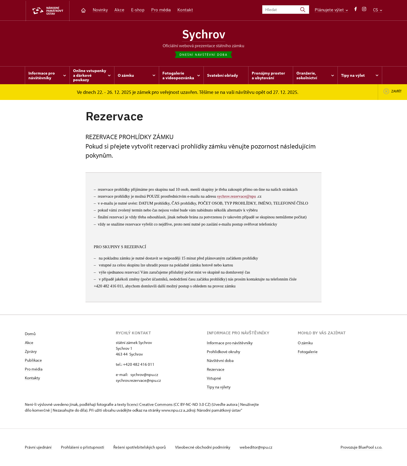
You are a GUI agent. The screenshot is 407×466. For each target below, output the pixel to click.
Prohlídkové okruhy (223, 352)
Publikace (33, 360)
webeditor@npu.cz (257, 447)
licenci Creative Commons (150, 404)
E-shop (137, 9)
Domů (30, 334)
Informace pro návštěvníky (230, 343)
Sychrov (203, 34)
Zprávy (31, 351)
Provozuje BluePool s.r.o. (361, 447)
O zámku (305, 343)
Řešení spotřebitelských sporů (140, 447)
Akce (119, 9)
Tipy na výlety (219, 387)
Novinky (100, 9)
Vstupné (214, 378)
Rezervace (215, 369)
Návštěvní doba (220, 361)
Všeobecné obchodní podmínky (204, 447)
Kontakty (32, 378)
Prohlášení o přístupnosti (83, 447)
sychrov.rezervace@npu (236, 197)
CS (377, 9)
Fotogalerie (308, 352)
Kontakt (185, 9)
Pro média (161, 9)
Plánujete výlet (331, 9)
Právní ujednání (38, 447)
